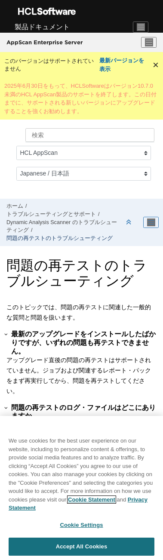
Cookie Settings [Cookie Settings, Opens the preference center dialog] (81, 525)
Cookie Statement (91, 499)
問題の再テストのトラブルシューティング (59, 238)
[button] (6, 334)
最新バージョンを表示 (121, 64)
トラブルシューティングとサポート (51, 214)
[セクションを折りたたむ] (129, 222)
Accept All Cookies (82, 546)
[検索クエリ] (89, 135)
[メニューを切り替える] (149, 42)
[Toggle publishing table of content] (151, 222)
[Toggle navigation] (140, 27)
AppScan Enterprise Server (44, 42)
